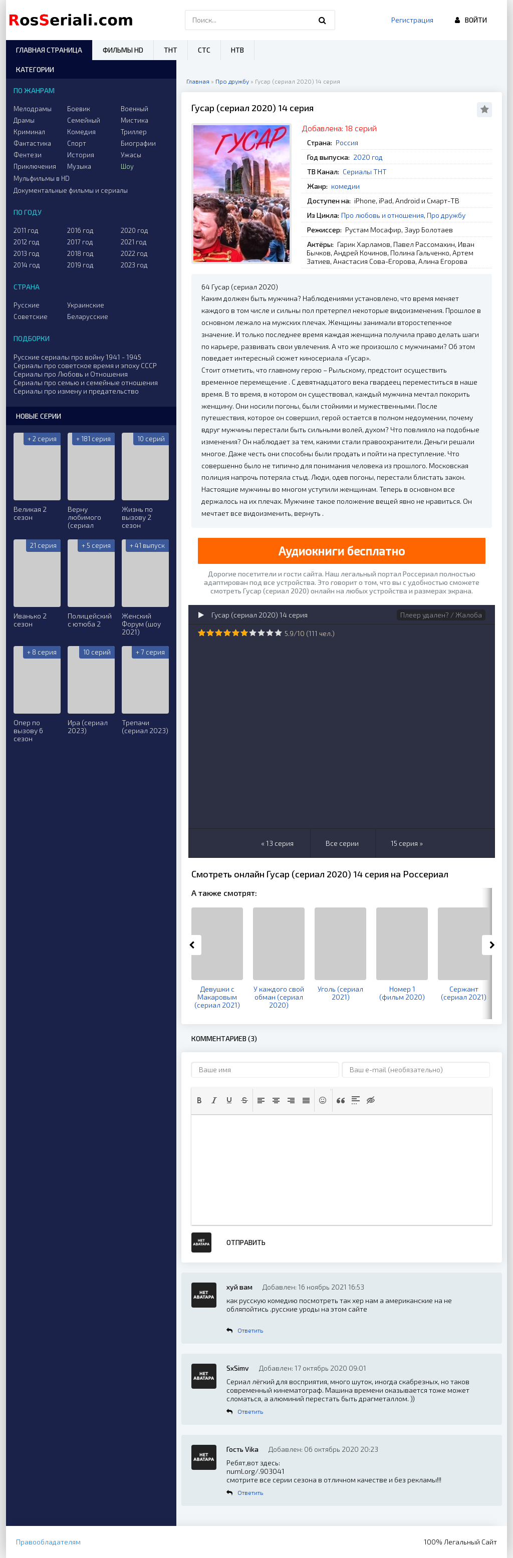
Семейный (83, 120)
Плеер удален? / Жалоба (441, 614)
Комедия (81, 132)
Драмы (24, 120)
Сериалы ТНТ (365, 171)
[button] (199, 1100)
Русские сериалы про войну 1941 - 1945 (77, 357)
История (80, 155)
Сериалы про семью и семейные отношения (86, 382)
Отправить (246, 1242)
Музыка (79, 166)
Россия (347, 142)
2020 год (368, 157)
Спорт (76, 143)
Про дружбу (446, 215)
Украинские (85, 305)
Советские (31, 317)
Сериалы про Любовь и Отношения (71, 374)
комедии (345, 186)
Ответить (250, 1330)
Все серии (342, 843)
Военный (134, 109)
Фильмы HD (123, 50)
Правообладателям (48, 1541)
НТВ (237, 50)
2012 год (27, 242)
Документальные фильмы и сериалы (71, 190)
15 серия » (407, 843)
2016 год (80, 230)
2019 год (80, 265)
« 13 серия (277, 843)
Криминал (29, 132)
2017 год (80, 242)
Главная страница (49, 50)
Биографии (138, 143)
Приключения (35, 166)
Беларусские (87, 317)
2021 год (134, 242)
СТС (204, 50)
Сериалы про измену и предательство (76, 391)
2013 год (27, 253)
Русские (27, 305)
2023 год (134, 265)
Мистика (134, 120)
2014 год (27, 265)
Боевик (78, 109)
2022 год (134, 253)
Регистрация (412, 20)
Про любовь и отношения (382, 215)
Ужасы (131, 155)
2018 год (80, 253)
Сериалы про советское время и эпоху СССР (85, 365)
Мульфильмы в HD (42, 178)
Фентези (28, 155)
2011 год (26, 230)
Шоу (127, 166)
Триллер (134, 132)
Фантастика (32, 143)
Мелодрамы (33, 109)
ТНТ (170, 50)
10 (278, 633)
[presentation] (199, 1100)
